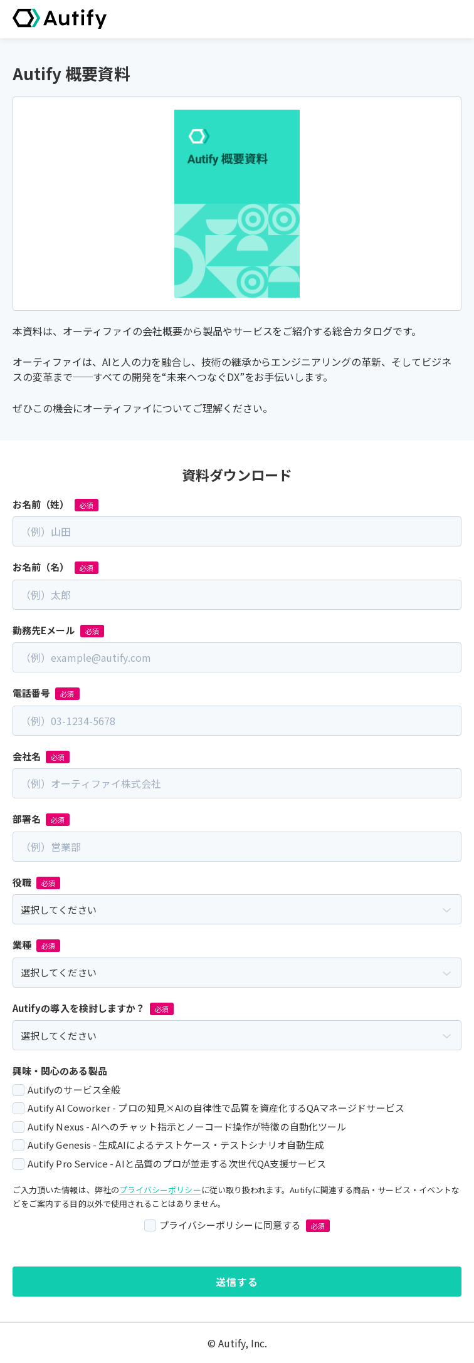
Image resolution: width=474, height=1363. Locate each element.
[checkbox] (237, 1126)
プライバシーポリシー (160, 1190)
